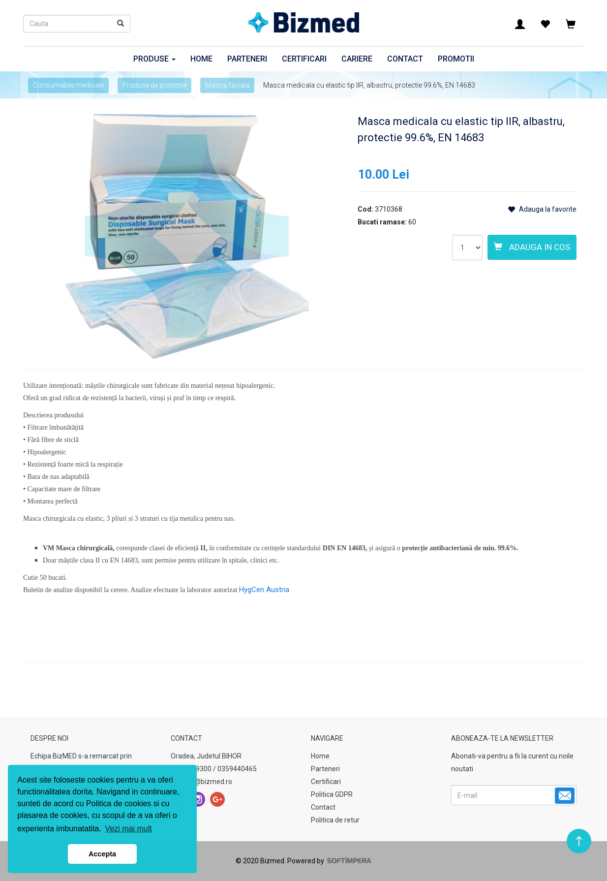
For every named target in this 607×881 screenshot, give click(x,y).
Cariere (356, 58)
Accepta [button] (102, 854)
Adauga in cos (532, 247)
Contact (405, 58)
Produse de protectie (154, 85)
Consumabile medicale (68, 85)
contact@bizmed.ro (201, 782)
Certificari (304, 58)
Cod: (365, 209)
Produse (154, 58)
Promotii (456, 58)
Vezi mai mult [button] (128, 828)
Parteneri (247, 58)
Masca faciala (227, 85)
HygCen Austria (264, 589)
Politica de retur (335, 820)
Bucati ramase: (382, 222)
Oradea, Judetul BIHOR (206, 756)
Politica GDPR (332, 794)
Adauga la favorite (542, 209)
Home (201, 58)
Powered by (328, 861)
